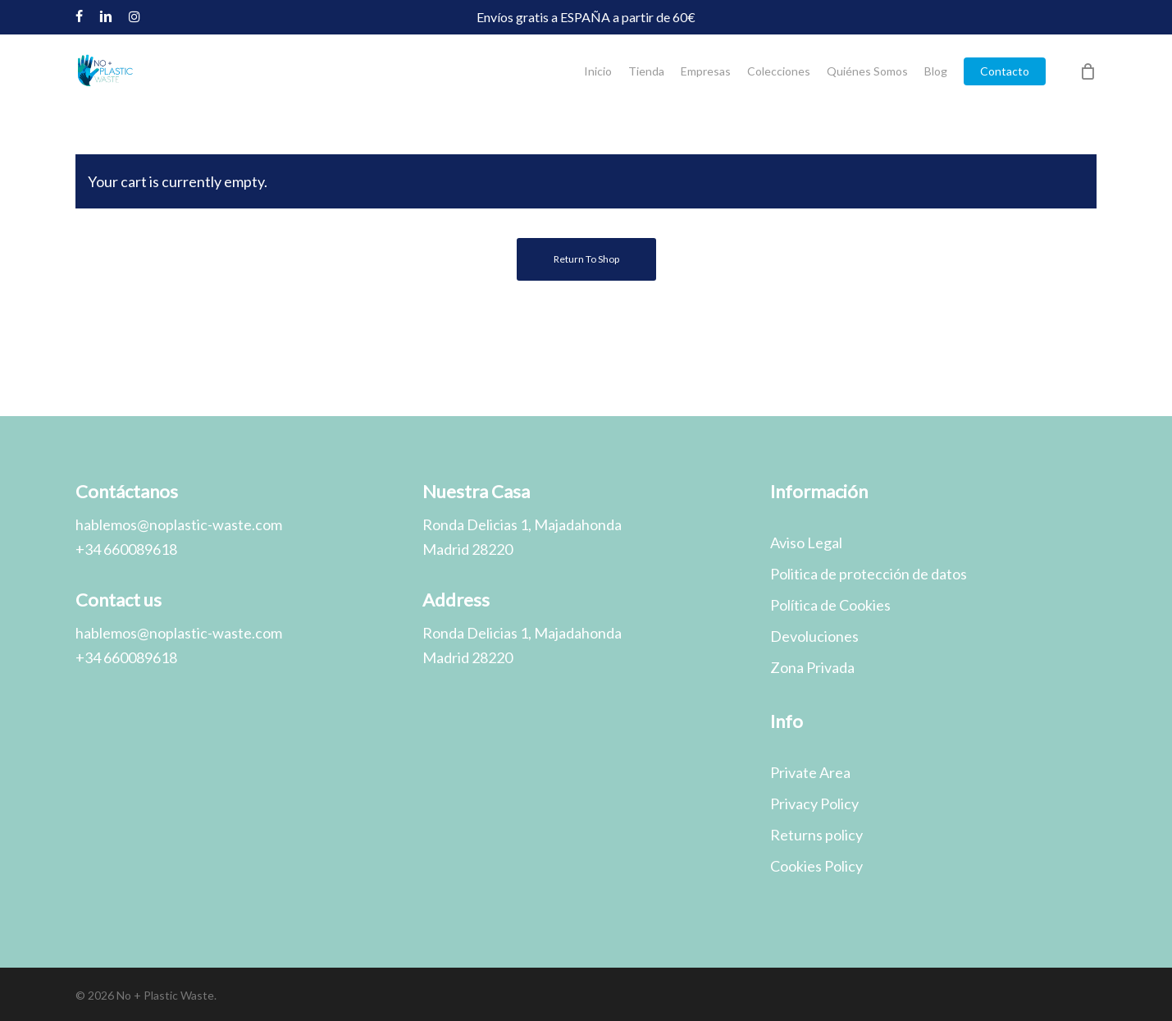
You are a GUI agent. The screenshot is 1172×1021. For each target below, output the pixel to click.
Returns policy (816, 835)
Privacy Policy (814, 803)
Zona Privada (812, 667)
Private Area (810, 772)
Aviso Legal (806, 542)
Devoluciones (814, 636)
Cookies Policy (816, 866)
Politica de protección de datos (868, 574)
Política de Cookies (830, 605)
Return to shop (586, 259)
